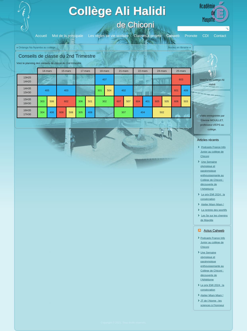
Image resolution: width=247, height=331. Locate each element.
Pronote (191, 36)
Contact (220, 36)
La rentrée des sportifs (214, 209)
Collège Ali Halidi (117, 11)
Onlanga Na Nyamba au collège (37, 47)
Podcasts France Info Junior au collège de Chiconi (213, 152)
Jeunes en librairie (178, 47)
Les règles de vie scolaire (108, 36)
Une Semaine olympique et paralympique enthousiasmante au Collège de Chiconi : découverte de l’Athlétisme (212, 175)
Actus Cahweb (214, 230)
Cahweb (173, 36)
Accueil (41, 36)
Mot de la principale (67, 36)
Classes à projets (147, 36)
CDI (205, 36)
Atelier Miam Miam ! (212, 204)
